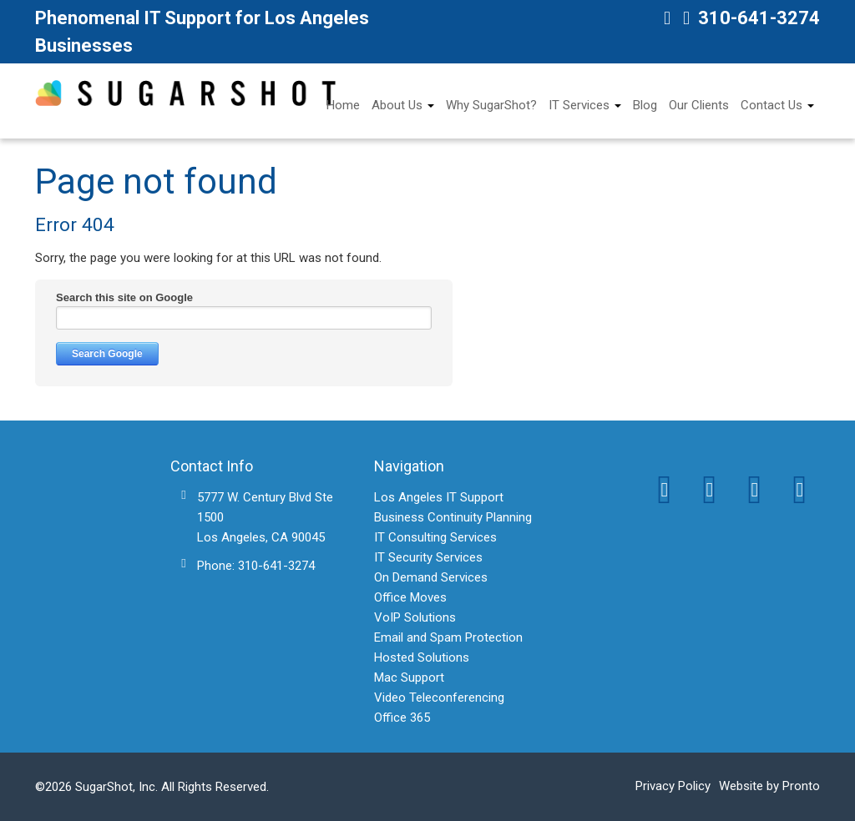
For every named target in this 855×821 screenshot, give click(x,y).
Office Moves (410, 597)
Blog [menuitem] (645, 105)
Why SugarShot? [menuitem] (491, 105)
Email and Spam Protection (448, 637)
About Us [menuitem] (397, 105)
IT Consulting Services (435, 537)
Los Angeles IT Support (438, 497)
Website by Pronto (769, 785)
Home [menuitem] (343, 105)
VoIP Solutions (415, 617)
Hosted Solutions (421, 657)
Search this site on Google (124, 297)
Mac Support (409, 677)
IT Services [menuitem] (579, 105)
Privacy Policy (673, 785)
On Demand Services (431, 577)
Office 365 (402, 717)
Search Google (107, 354)
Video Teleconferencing (439, 697)
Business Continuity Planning (453, 517)
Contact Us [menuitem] (771, 105)
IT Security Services (428, 557)
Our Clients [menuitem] (699, 105)
